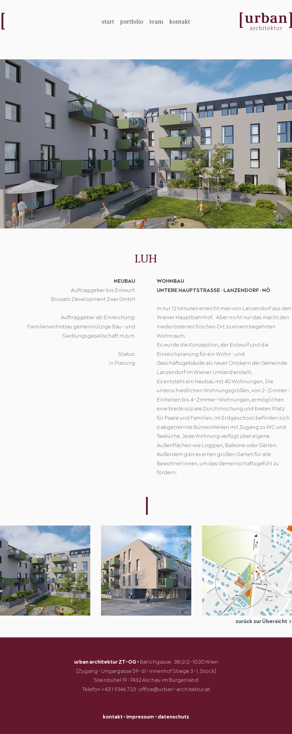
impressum (140, 717)
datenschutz (173, 717)
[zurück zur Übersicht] (254, 622)
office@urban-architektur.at (174, 689)
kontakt (113, 717)
